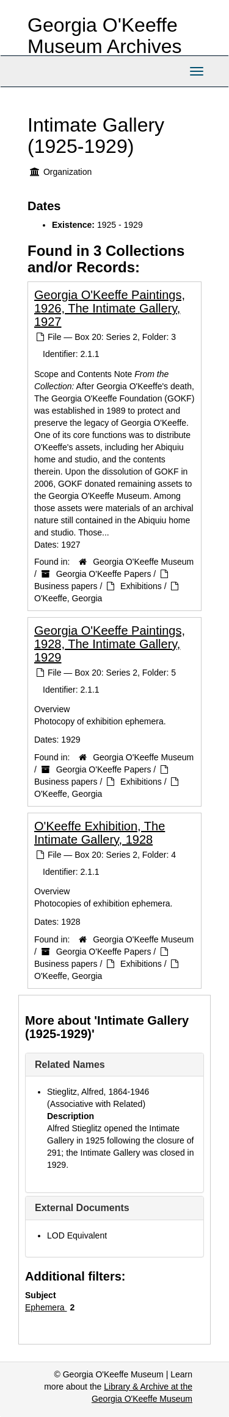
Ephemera (46, 1307)
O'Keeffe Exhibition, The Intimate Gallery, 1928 (99, 832)
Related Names (70, 1064)
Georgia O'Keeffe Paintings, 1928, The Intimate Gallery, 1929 (109, 644)
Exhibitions (141, 586)
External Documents (82, 1208)
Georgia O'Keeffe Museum (143, 562)
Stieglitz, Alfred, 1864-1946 (98, 1092)
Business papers (66, 586)
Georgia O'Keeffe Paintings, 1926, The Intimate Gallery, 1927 (109, 308)
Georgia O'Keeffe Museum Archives (104, 35)
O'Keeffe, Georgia (68, 598)
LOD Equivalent (77, 1235)
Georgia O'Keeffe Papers (103, 574)
